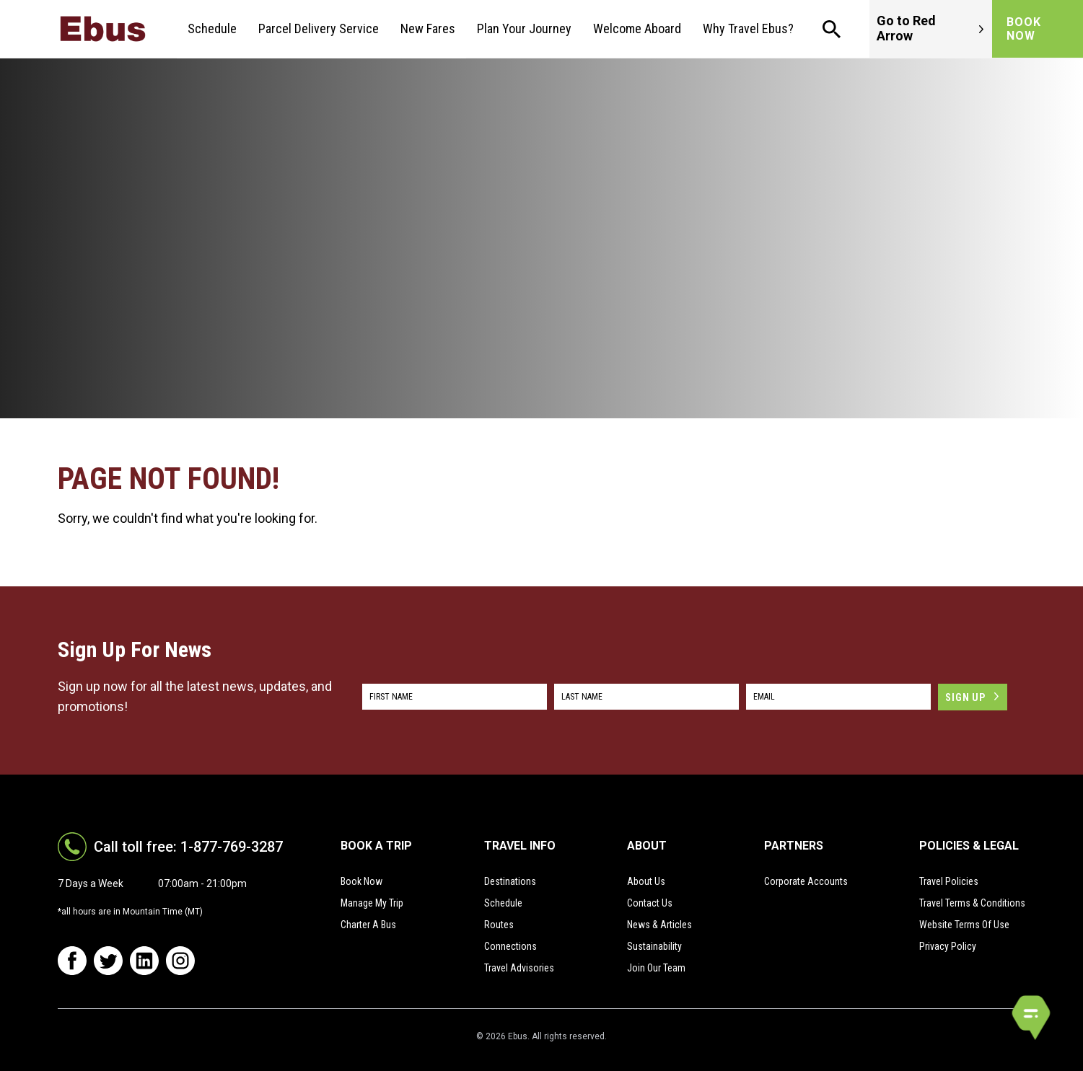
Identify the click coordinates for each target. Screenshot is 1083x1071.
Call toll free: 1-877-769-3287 (188, 846)
